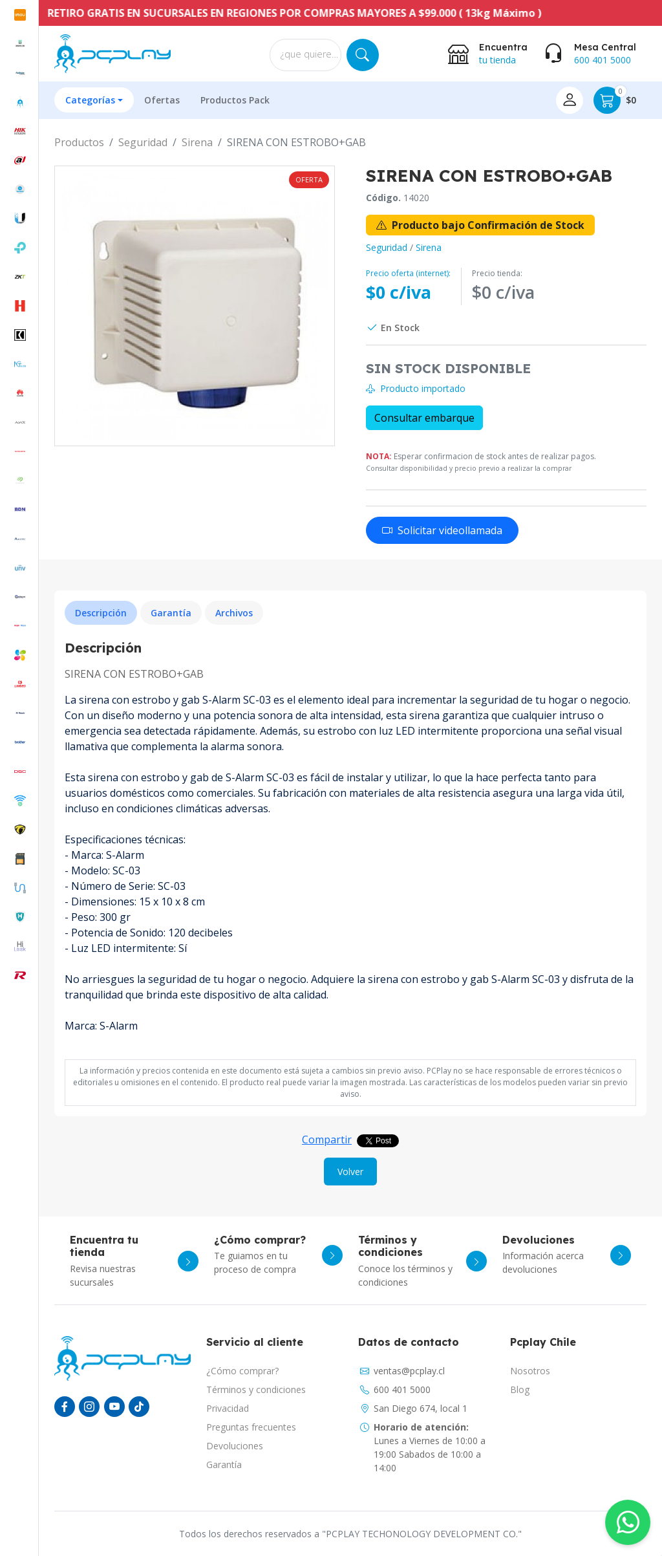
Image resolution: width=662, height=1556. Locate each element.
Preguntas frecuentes (251, 1427)
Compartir (327, 1139)
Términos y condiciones (256, 1389)
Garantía (224, 1464)
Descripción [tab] (101, 613)
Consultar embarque (424, 418)
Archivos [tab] (234, 613)
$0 (614, 100)
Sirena (197, 142)
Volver (350, 1171)
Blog (519, 1389)
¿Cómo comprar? (242, 1371)
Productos (79, 142)
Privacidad (227, 1408)
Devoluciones (234, 1446)
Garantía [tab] (171, 613)
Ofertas (162, 100)
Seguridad (142, 142)
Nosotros (530, 1371)
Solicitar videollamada (442, 530)
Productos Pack (235, 100)
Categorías (90, 100)
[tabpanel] (350, 844)
